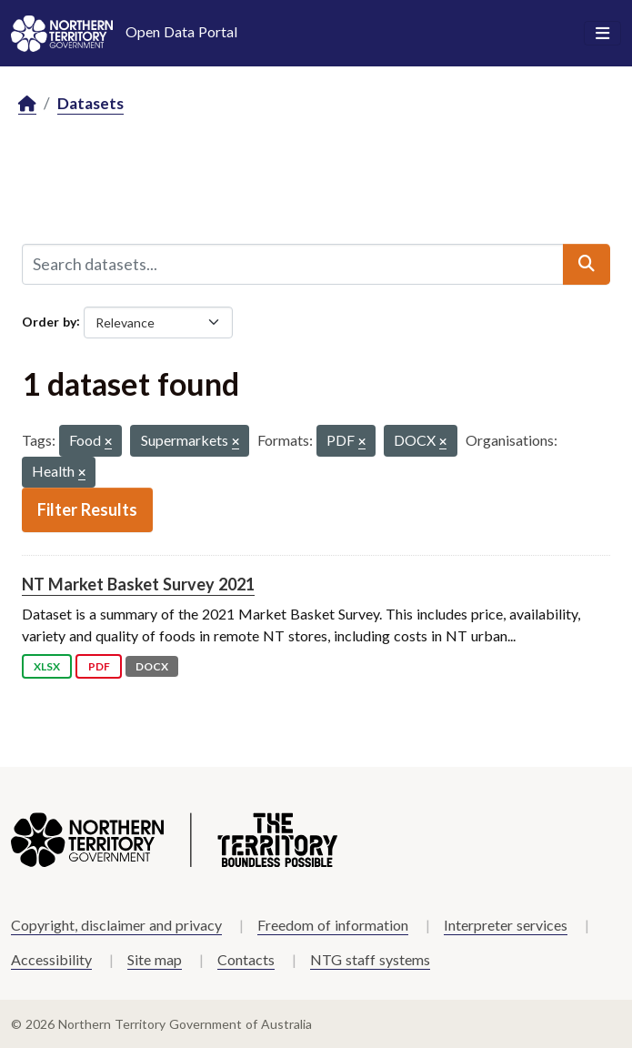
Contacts (246, 959)
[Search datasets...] (293, 264)
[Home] (27, 104)
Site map (154, 959)
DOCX (151, 666)
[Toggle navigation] (602, 33)
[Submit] (586, 264)
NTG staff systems (370, 959)
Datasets (90, 103)
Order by (49, 320)
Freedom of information (332, 924)
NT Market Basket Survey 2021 (138, 584)
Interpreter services (505, 924)
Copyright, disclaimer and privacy (116, 924)
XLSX (47, 666)
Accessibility (51, 959)
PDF (99, 666)
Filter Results (87, 509)
